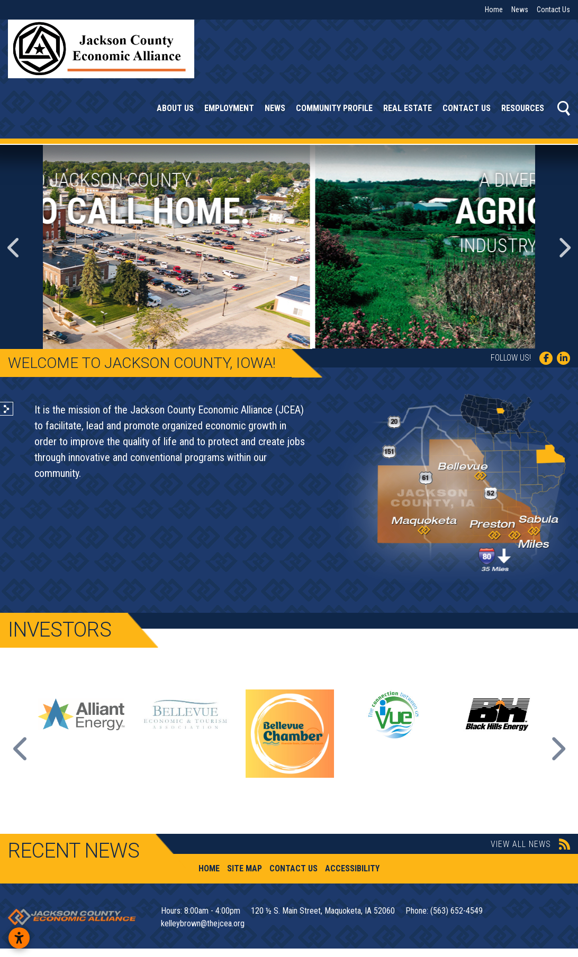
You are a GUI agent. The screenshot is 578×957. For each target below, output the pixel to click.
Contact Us (553, 9)
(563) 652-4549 (456, 911)
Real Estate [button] (407, 108)
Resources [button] (522, 108)
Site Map (244, 868)
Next (557, 749)
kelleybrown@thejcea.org (203, 923)
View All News (530, 844)
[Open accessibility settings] (19, 938)
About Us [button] (175, 108)
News (519, 9)
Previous (21, 749)
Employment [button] (229, 108)
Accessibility (352, 868)
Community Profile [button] (334, 108)
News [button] (275, 108)
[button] (14, 247)
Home (494, 9)
